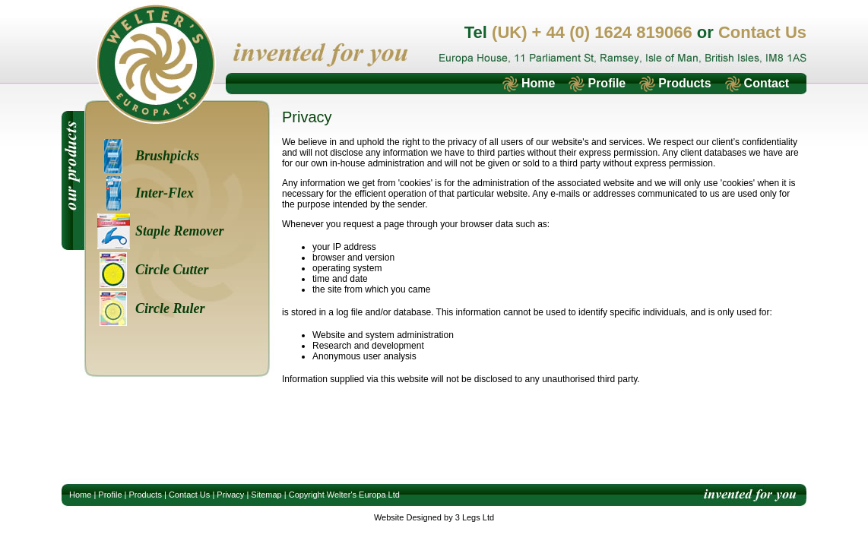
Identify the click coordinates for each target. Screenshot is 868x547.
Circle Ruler (170, 308)
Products (684, 83)
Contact (767, 83)
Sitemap (266, 494)
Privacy (230, 494)
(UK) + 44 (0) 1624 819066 (592, 32)
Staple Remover (179, 231)
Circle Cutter (172, 269)
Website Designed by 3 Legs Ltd (434, 517)
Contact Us (762, 32)
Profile (607, 83)
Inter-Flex (164, 193)
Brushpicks (167, 155)
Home (538, 83)
